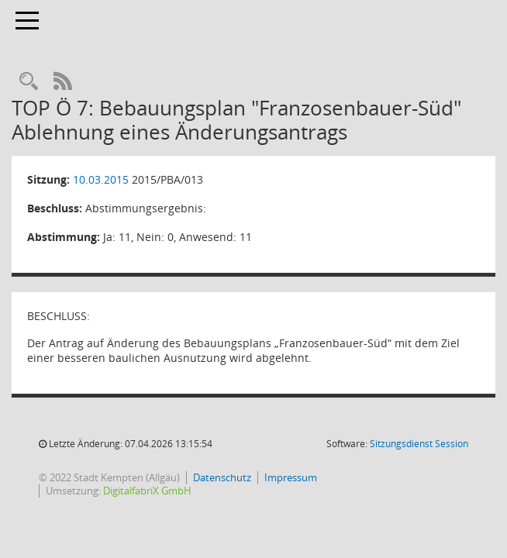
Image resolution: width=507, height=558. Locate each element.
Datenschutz (222, 477)
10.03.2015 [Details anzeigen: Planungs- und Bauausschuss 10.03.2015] (101, 179)
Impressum (290, 477)
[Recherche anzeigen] (29, 82)
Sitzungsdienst (419, 443)
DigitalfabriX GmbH (147, 491)
